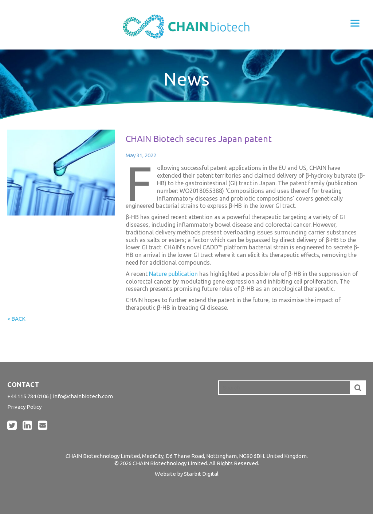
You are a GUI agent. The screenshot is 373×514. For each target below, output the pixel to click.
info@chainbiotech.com (83, 396)
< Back (16, 319)
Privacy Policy (24, 407)
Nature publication (173, 273)
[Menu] (355, 23)
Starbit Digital (201, 474)
